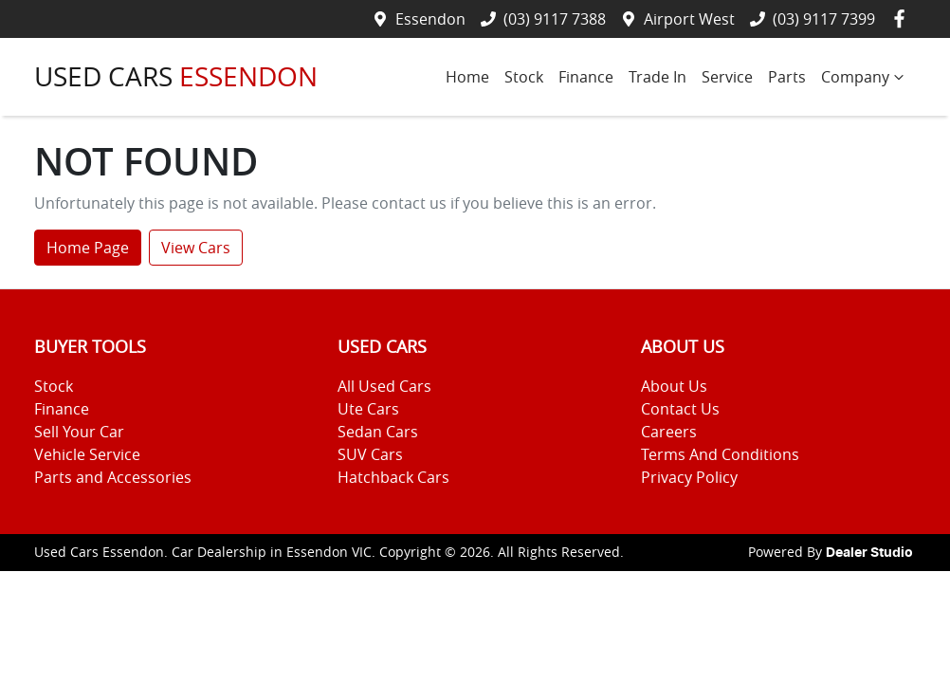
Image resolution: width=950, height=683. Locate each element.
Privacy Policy (689, 477)
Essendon (430, 19)
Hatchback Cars (393, 477)
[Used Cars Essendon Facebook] (903, 18)
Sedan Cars (378, 431)
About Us (674, 386)
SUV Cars (370, 454)
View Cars (195, 247)
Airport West (689, 19)
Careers (669, 431)
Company (864, 76)
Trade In (657, 76)
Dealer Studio (869, 553)
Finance (585, 76)
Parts (787, 76)
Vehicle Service (87, 454)
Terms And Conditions (720, 454)
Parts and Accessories (113, 477)
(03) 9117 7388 (554, 19)
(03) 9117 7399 (824, 19)
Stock (523, 76)
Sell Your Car (79, 431)
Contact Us (680, 408)
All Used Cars (384, 386)
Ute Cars (368, 408)
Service (727, 76)
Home (467, 76)
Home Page (87, 247)
